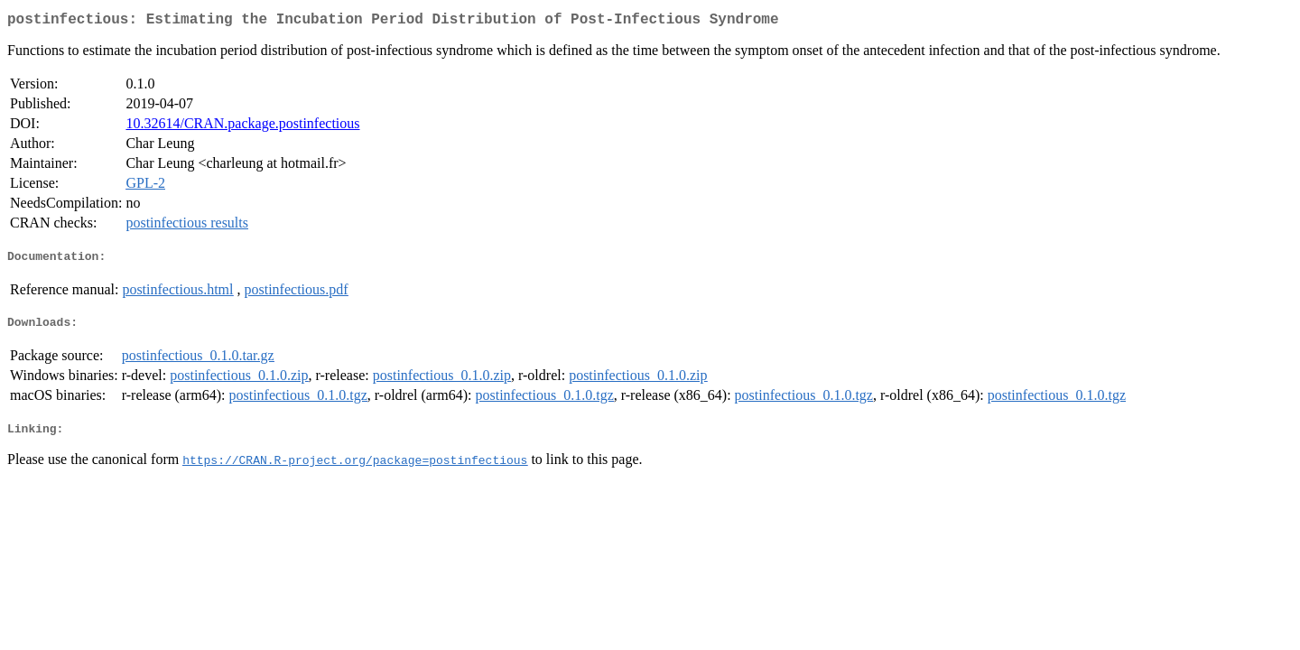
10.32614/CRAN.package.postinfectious (242, 127)
